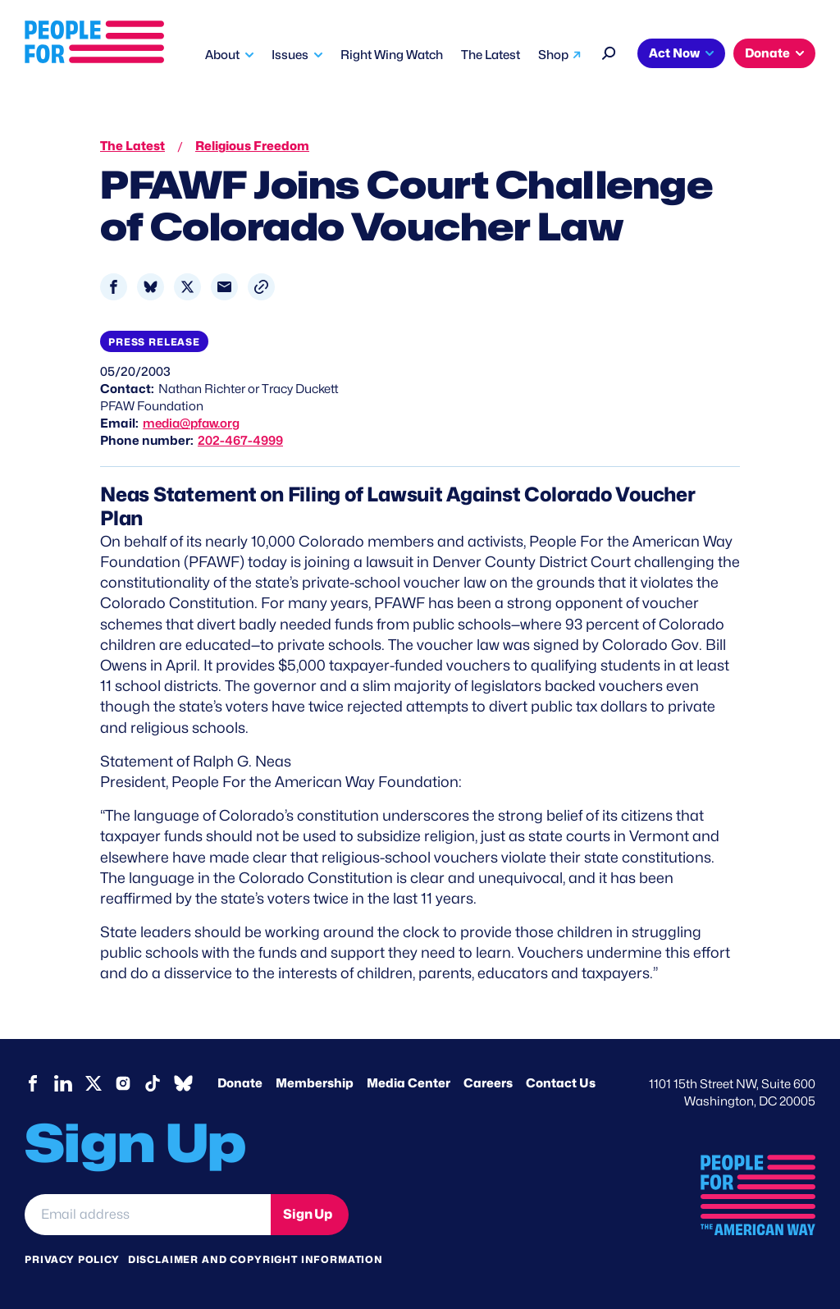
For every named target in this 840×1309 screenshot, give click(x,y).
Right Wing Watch (391, 55)
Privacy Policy (72, 1259)
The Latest (490, 55)
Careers (488, 1083)
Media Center (408, 1083)
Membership (315, 1083)
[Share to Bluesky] (150, 286)
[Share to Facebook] (113, 286)
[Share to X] (187, 286)
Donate (767, 53)
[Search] (609, 51)
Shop (553, 55)
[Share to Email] (224, 286)
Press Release (154, 342)
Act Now (674, 53)
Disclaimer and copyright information (255, 1259)
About (222, 55)
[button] (261, 286)
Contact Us (561, 1083)
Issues (290, 55)
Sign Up (307, 1214)
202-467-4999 (240, 440)
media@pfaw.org (191, 423)
